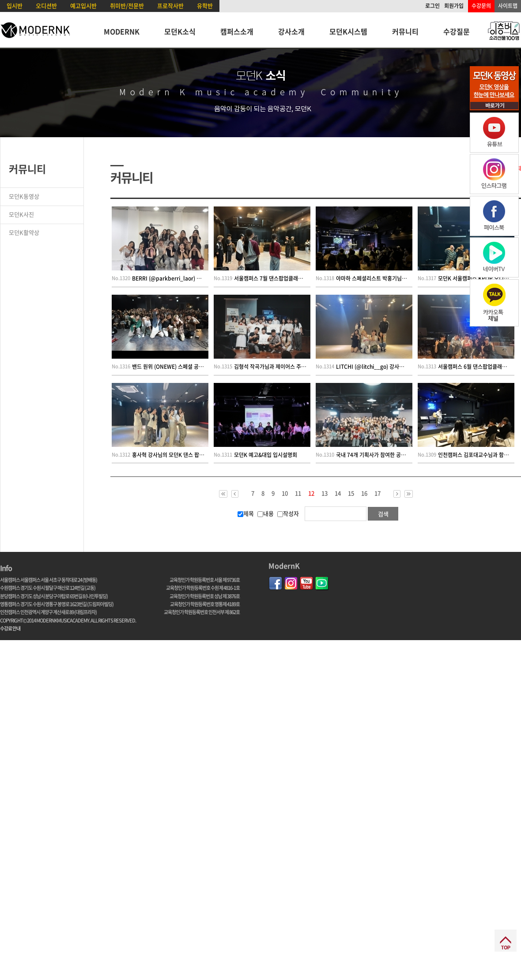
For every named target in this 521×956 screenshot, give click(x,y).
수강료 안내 (10, 628)
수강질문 (456, 31)
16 (364, 493)
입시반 (15, 5)
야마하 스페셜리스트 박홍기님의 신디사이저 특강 (389, 278)
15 (351, 493)
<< (223, 494)
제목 (246, 513)
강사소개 (291, 31)
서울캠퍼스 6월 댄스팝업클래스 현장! (479, 367)
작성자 (288, 513)
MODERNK (122, 31)
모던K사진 (21, 214)
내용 (265, 513)
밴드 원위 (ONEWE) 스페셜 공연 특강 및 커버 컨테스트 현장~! (200, 367)
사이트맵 (507, 6)
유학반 (205, 5)
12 (311, 493)
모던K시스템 (348, 31)
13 (324, 493)
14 (338, 493)
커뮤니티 (405, 31)
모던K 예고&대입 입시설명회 (265, 455)
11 (298, 493)
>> (408, 494)
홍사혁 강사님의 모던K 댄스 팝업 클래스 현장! (182, 455)
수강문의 (481, 6)
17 (377, 493)
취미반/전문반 (127, 5)
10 (285, 493)
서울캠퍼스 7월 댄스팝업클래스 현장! (275, 278)
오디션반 (46, 5)
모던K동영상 (24, 196)
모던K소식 (180, 31)
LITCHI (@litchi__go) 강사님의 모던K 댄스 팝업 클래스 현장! (405, 367)
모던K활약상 (24, 232)
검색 (383, 514)
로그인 (432, 6)
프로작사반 (170, 5)
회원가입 (454, 6)
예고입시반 (83, 5)
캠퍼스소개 (236, 31)
